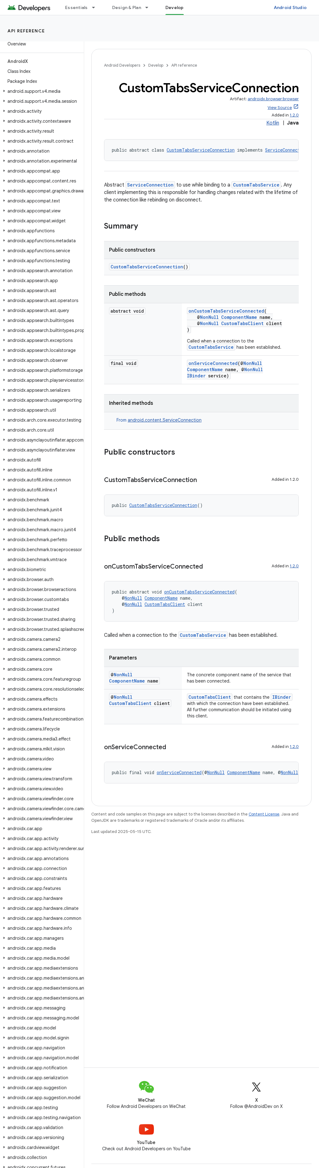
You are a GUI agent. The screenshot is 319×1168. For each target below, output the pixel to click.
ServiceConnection (286, 150)
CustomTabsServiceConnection (201, 150)
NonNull (209, 317)
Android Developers (122, 65)
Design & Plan (126, 7)
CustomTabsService (256, 185)
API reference (26, 31)
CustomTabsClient (242, 323)
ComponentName (239, 317)
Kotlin (272, 123)
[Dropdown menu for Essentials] (96, 7)
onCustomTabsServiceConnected (226, 311)
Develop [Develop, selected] (174, 7)
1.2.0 (294, 115)
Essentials (76, 7)
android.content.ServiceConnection (165, 420)
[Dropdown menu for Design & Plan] (149, 7)
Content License (264, 814)
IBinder (196, 376)
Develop (155, 65)
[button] (40, 91)
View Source (280, 107)
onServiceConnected (213, 363)
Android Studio (290, 7)
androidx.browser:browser (273, 99)
